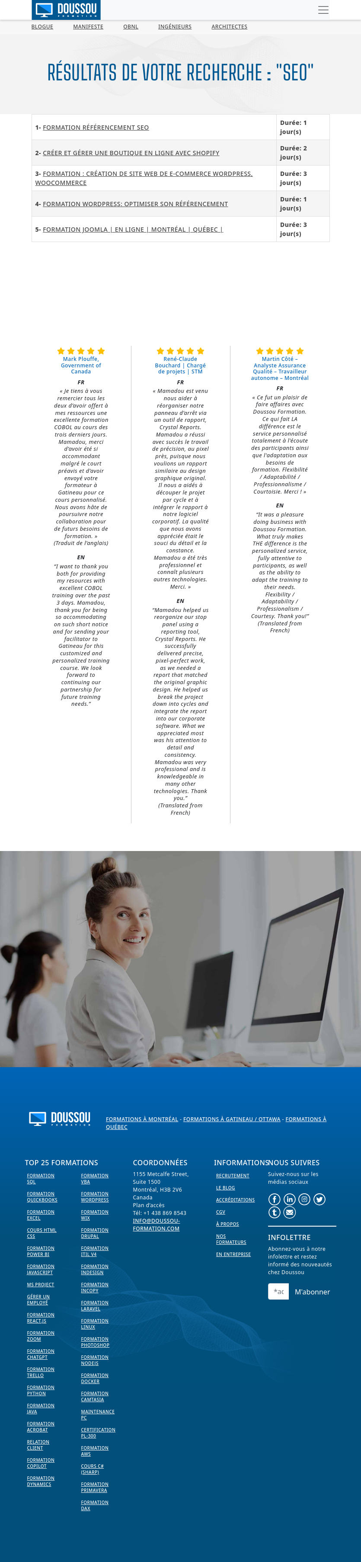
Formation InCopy (95, 1287)
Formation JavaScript (41, 1269)
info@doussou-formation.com (156, 1224)
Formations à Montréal (142, 1119)
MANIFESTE (88, 26)
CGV (220, 1212)
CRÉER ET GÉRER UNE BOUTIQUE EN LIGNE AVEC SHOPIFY (131, 153)
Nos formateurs (231, 1239)
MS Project (40, 1284)
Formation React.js (41, 1318)
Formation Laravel (95, 1306)
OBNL (130, 26)
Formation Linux (95, 1324)
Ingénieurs (175, 26)
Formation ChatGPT (41, 1354)
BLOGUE (43, 26)
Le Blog (225, 1188)
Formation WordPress (95, 1197)
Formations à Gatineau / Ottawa (232, 1119)
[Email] (278, 1291)
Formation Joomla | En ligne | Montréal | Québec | (133, 229)
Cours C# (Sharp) (92, 1469)
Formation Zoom (41, 1336)
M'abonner (312, 1292)
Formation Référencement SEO (96, 127)
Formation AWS (95, 1451)
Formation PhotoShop (95, 1342)
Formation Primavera (95, 1487)
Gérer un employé (38, 1300)
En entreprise (233, 1254)
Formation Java (41, 1409)
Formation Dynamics (41, 1481)
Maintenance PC (98, 1415)
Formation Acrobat (41, 1427)
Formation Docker (95, 1378)
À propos (227, 1224)
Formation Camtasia (95, 1396)
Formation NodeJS (95, 1360)
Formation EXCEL (41, 1215)
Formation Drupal (95, 1233)
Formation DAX (95, 1505)
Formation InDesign (95, 1269)
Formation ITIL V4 (95, 1251)
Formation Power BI (41, 1251)
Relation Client (38, 1445)
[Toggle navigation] (323, 9)
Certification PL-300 (98, 1433)
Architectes (229, 26)
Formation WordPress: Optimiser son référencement (135, 204)
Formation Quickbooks (42, 1197)
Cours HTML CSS (42, 1233)
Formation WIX (95, 1215)
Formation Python (41, 1390)
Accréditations (235, 1200)
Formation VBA (95, 1179)
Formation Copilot (41, 1463)
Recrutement (232, 1176)
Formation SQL (41, 1179)
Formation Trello (41, 1372)
